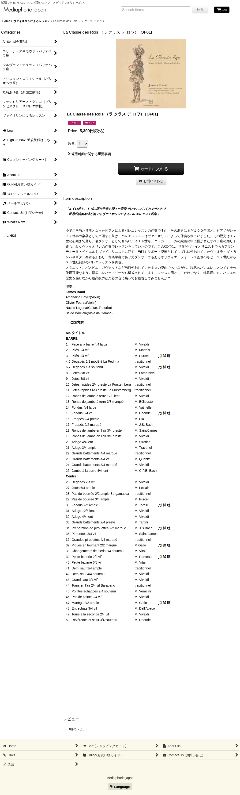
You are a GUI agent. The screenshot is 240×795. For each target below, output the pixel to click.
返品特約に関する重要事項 (89, 154)
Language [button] (120, 787)
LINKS (11, 236)
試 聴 (164, 356)
